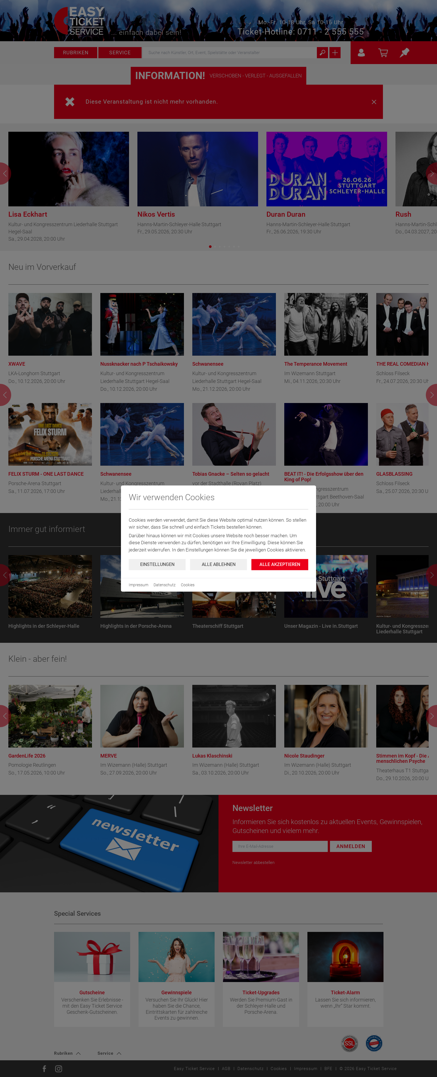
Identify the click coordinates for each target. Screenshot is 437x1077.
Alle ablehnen (219, 564)
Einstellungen (157, 564)
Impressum (138, 585)
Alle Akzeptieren (279, 564)
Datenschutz (165, 585)
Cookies (188, 585)
